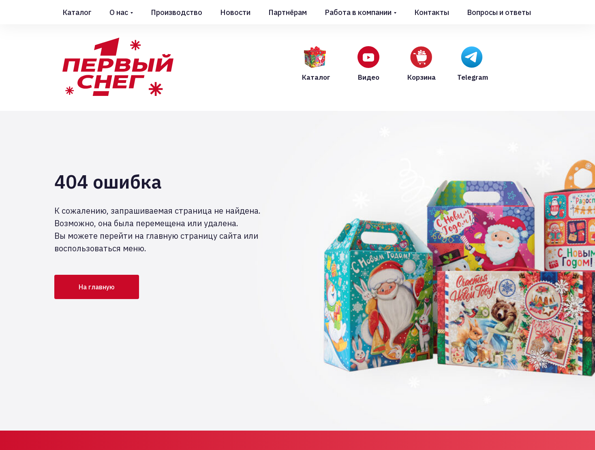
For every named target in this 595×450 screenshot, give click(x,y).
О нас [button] (118, 12)
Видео (368, 77)
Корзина (421, 77)
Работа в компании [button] (358, 12)
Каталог (77, 12)
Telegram (472, 77)
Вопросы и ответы (499, 12)
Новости (235, 12)
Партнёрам (287, 12)
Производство (176, 12)
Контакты (431, 12)
